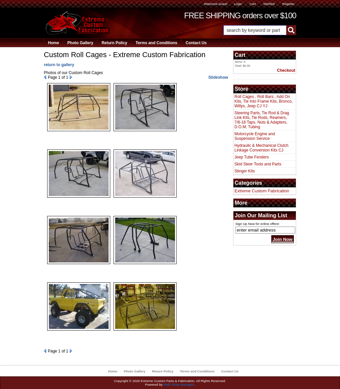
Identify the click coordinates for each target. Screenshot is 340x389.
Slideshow (218, 77)
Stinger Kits (244, 171)
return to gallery (59, 64)
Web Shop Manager (178, 384)
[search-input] (254, 30)
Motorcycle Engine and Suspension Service (254, 136)
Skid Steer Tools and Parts (257, 164)
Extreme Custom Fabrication (261, 190)
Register (288, 4)
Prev (45, 77)
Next (71, 77)
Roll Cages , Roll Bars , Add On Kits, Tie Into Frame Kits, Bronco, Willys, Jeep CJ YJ (263, 101)
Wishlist (269, 4)
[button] (259, 30)
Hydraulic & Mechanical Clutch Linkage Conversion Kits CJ (261, 147)
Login (238, 4)
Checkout (286, 70)
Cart (252, 4)
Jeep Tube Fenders (251, 157)
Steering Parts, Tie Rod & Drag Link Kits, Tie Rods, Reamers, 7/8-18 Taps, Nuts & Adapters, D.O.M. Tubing (261, 120)
